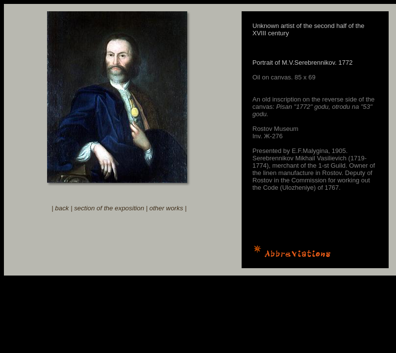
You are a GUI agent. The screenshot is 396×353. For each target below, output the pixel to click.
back (62, 208)
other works (166, 208)
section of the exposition (109, 208)
